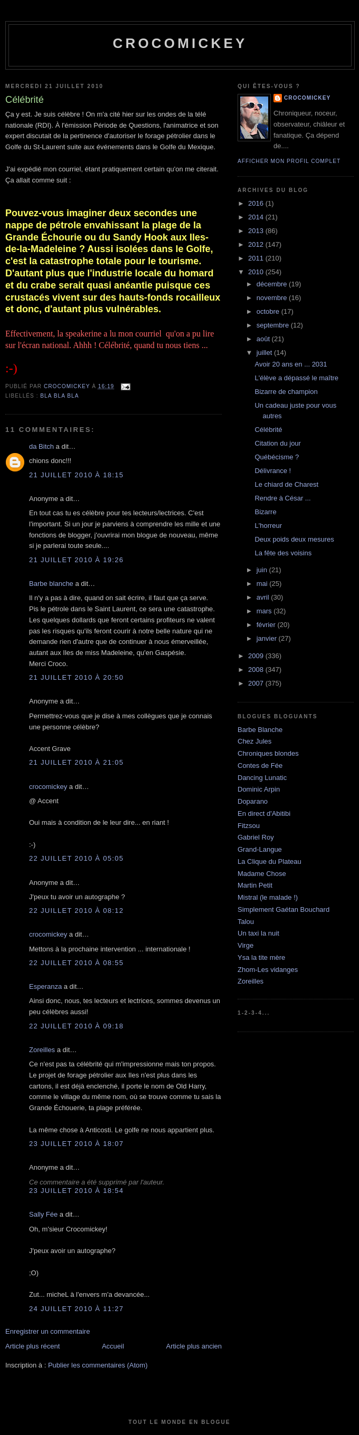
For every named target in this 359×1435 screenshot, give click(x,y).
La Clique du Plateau (269, 861)
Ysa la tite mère (261, 957)
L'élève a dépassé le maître (296, 378)
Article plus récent (32, 1346)
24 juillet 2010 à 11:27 (76, 1309)
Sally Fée (43, 1214)
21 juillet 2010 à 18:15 (76, 475)
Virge (245, 945)
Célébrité (268, 430)
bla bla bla (59, 396)
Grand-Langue (260, 849)
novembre (273, 298)
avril (264, 597)
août (264, 339)
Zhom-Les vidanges (268, 970)
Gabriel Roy (256, 837)
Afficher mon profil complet (289, 161)
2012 (257, 244)
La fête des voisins (282, 553)
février (267, 625)
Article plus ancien (194, 1346)
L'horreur (268, 525)
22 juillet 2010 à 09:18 (76, 1026)
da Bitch (41, 446)
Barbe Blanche (260, 730)
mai (263, 584)
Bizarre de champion (285, 392)
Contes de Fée (260, 765)
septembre (274, 325)
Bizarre (265, 512)
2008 (257, 669)
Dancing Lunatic (262, 778)
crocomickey (179, 43)
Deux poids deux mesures (294, 539)
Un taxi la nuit (258, 933)
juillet (265, 353)
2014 (257, 217)
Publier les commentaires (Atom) (98, 1365)
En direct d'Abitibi (264, 813)
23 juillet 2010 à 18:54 (76, 1191)
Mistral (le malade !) (268, 897)
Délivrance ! (272, 471)
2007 (257, 683)
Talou (246, 922)
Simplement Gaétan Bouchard (283, 909)
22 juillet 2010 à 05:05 (76, 858)
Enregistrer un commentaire (47, 1331)
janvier (268, 638)
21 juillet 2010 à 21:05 (76, 762)
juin (263, 570)
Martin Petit (255, 885)
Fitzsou (249, 826)
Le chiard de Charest (286, 484)
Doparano (253, 801)
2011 (257, 258)
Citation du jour (277, 443)
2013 (257, 231)
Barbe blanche (51, 584)
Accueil (113, 1346)
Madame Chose (262, 874)
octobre (269, 311)
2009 (257, 656)
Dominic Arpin (259, 789)
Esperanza (45, 986)
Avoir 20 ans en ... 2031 (290, 364)
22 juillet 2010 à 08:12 (76, 910)
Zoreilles (42, 1050)
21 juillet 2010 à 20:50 (76, 677)
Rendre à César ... (282, 498)
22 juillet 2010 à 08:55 (76, 963)
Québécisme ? (276, 457)
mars (265, 611)
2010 (257, 272)
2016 (257, 203)
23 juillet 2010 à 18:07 (76, 1144)
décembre (273, 284)
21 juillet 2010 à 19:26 (76, 560)
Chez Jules (254, 741)
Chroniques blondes (268, 753)
